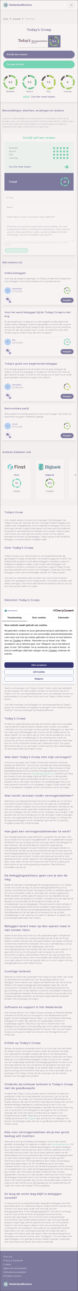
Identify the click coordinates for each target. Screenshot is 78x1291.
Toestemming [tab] (14, 617)
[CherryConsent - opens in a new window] (63, 610)
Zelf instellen (39, 672)
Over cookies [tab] (39, 617)
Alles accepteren (39, 665)
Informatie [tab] (63, 617)
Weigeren (39, 679)
